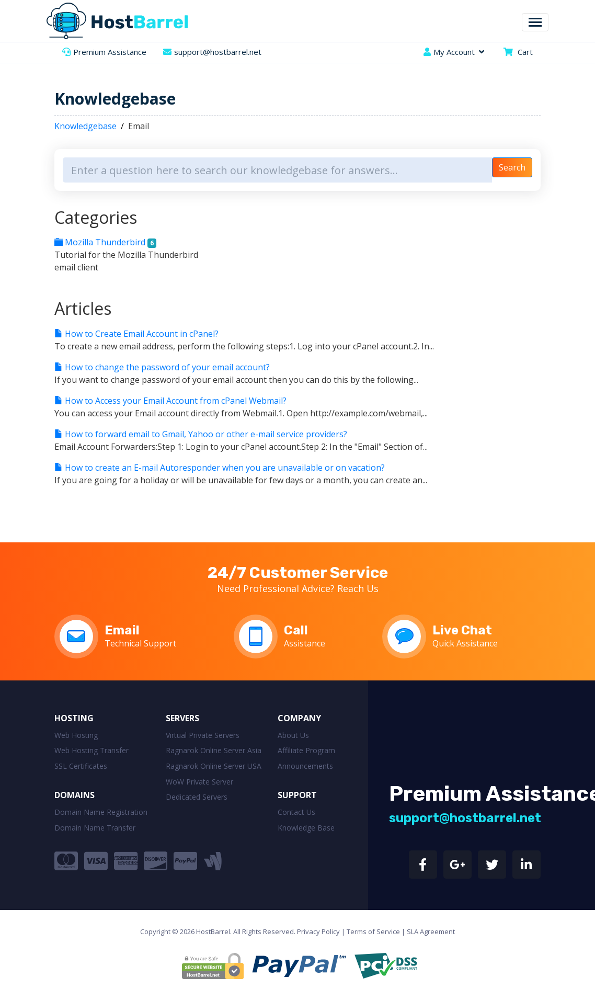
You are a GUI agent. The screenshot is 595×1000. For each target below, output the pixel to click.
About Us (293, 735)
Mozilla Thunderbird (105, 242)
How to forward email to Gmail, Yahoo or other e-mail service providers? (200, 434)
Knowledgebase (85, 126)
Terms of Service (373, 931)
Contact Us (296, 812)
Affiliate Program (306, 750)
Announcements (305, 766)
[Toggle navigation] (535, 22)
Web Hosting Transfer (91, 750)
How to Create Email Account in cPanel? (136, 333)
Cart (525, 52)
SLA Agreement (431, 931)
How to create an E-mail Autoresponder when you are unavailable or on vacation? (219, 467)
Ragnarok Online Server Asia (213, 750)
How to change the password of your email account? (162, 367)
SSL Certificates (80, 766)
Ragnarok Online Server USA (213, 766)
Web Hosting (76, 735)
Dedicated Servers (196, 797)
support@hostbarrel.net (217, 52)
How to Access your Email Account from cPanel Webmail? (170, 400)
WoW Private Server (199, 782)
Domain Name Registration (100, 812)
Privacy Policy (318, 931)
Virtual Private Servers (202, 735)
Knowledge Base (306, 828)
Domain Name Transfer (94, 828)
